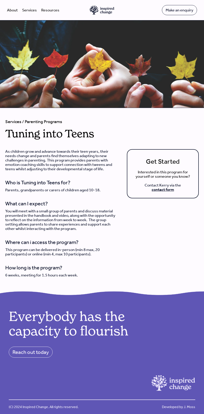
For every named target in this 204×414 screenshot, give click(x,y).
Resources (50, 10)
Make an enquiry (179, 10)
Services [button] (29, 10)
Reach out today (30, 352)
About (12, 10)
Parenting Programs (43, 121)
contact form (163, 189)
